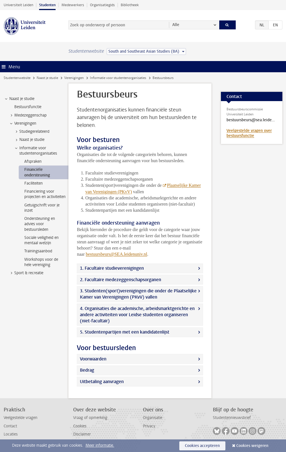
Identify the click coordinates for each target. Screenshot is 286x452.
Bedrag (87, 370)
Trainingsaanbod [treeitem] (38, 251)
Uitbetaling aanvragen (102, 382)
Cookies (79, 426)
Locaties (11, 434)
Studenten (47, 5)
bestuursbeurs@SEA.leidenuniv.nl (116, 254)
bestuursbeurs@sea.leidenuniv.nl (252, 120)
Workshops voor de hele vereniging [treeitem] (41, 262)
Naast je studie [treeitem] (19, 99)
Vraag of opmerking (90, 417)
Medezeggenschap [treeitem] (28, 115)
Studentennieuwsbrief (232, 417)
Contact (10, 426)
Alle (175, 24)
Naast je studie (47, 78)
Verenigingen (74, 78)
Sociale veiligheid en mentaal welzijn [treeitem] (41, 240)
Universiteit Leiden (18, 5)
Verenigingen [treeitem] (22, 123)
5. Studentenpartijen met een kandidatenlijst (124, 332)
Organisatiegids (102, 5)
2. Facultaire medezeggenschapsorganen (120, 280)
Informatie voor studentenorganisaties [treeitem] (35, 150)
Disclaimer (82, 434)
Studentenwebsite (17, 78)
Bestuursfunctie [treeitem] (27, 106)
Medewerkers (72, 5)
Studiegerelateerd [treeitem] (31, 131)
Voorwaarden (93, 359)
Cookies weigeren (252, 445)
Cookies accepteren (202, 445)
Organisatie (152, 417)
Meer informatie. (99, 445)
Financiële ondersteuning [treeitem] (37, 172)
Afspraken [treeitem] (33, 161)
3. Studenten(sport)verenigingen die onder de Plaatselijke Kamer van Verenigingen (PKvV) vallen (138, 294)
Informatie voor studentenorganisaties (118, 78)
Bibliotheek (130, 5)
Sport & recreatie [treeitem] (26, 273)
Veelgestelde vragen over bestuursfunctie (249, 133)
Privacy (149, 426)
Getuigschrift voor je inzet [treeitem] (41, 207)
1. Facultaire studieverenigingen (112, 268)
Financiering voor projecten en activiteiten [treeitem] (45, 194)
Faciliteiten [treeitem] (33, 183)
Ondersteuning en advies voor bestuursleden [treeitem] (39, 224)
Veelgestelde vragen (20, 417)
